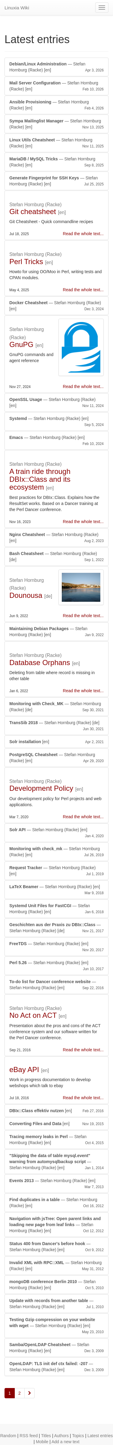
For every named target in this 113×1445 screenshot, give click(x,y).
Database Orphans (39, 662)
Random (8, 1435)
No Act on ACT (33, 1015)
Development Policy (41, 788)
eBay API (24, 1069)
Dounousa (25, 595)
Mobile (42, 1441)
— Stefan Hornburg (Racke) (56, 67)
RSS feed (29, 1435)
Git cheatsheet (32, 211)
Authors (61, 1435)
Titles (46, 1435)
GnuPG (21, 344)
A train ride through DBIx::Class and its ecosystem (40, 479)
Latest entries (100, 1435)
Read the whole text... (83, 233)
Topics (78, 1435)
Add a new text (66, 1441)
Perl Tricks (26, 261)
